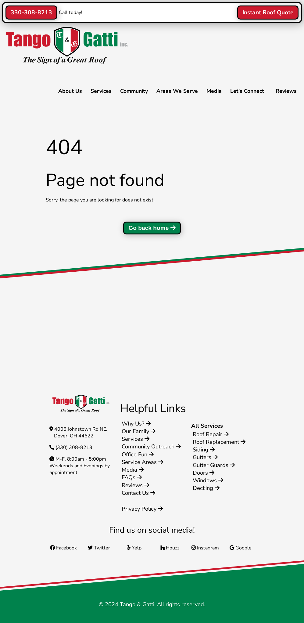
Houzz (169, 548)
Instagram (205, 548)
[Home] (65, 62)
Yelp (134, 548)
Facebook (63, 548)
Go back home (152, 228)
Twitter (99, 548)
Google (241, 548)
